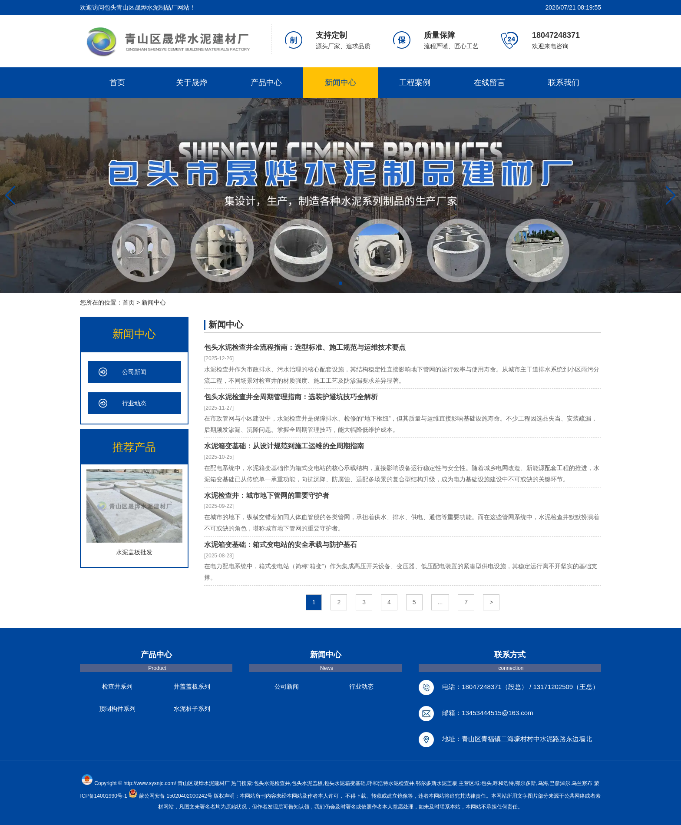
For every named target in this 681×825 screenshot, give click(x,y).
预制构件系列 (117, 708)
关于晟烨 (191, 82)
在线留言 (489, 82)
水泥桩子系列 (192, 708)
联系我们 (563, 82)
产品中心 (266, 82)
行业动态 (134, 403)
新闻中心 (340, 82)
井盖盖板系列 (192, 686)
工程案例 (414, 82)
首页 (117, 82)
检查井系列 (117, 686)
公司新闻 (134, 371)
